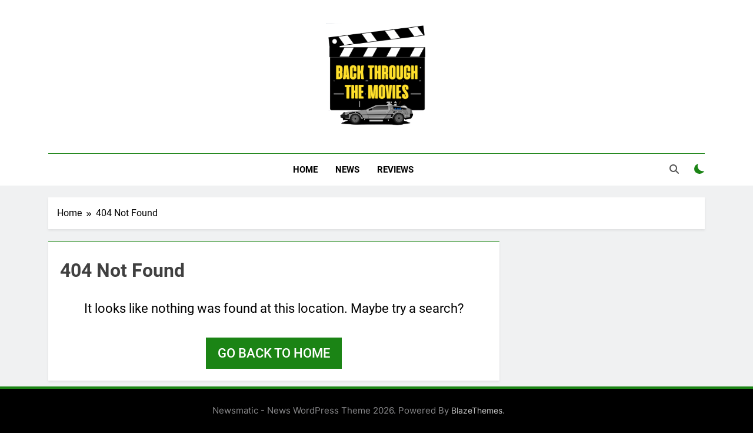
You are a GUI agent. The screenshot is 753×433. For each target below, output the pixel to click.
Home (305, 169)
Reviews (395, 169)
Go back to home (274, 353)
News (347, 169)
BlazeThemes (476, 410)
